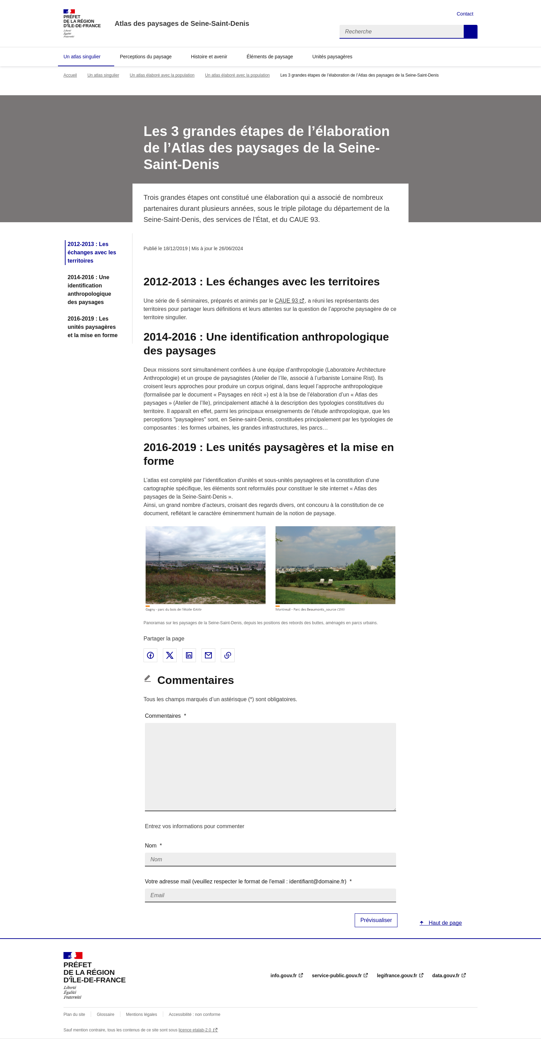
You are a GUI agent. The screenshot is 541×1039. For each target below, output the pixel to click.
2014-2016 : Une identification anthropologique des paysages (89, 289)
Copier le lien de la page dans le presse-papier (228, 655)
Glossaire (106, 1014)
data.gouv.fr (446, 975)
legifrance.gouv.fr (397, 975)
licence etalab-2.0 (195, 1030)
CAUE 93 (286, 301)
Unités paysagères (332, 56)
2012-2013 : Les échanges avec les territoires (92, 252)
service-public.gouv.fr (337, 975)
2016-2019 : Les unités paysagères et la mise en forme (93, 327)
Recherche (471, 32)
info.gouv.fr (283, 975)
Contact (465, 14)
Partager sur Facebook (150, 655)
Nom (153, 846)
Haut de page (444, 923)
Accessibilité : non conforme (194, 1014)
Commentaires (165, 716)
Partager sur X (170, 655)
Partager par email (208, 655)
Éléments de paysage (270, 56)
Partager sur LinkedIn (189, 655)
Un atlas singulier (81, 56)
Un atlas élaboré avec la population (162, 75)
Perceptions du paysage (145, 56)
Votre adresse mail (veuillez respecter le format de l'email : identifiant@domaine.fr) (248, 881)
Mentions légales (141, 1014)
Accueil (70, 75)
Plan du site (74, 1014)
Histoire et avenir (209, 56)
